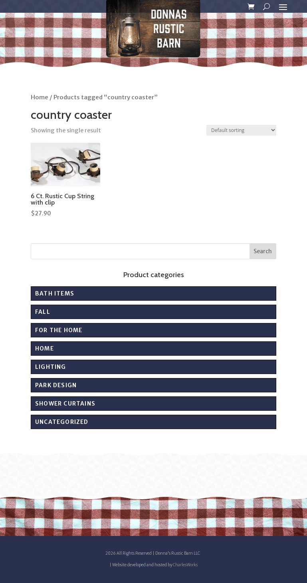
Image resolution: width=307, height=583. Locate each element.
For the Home (58, 330)
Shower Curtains (65, 403)
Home (39, 97)
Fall (42, 311)
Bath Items (54, 293)
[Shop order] (241, 130)
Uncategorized (62, 421)
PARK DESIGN (56, 385)
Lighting (50, 366)
